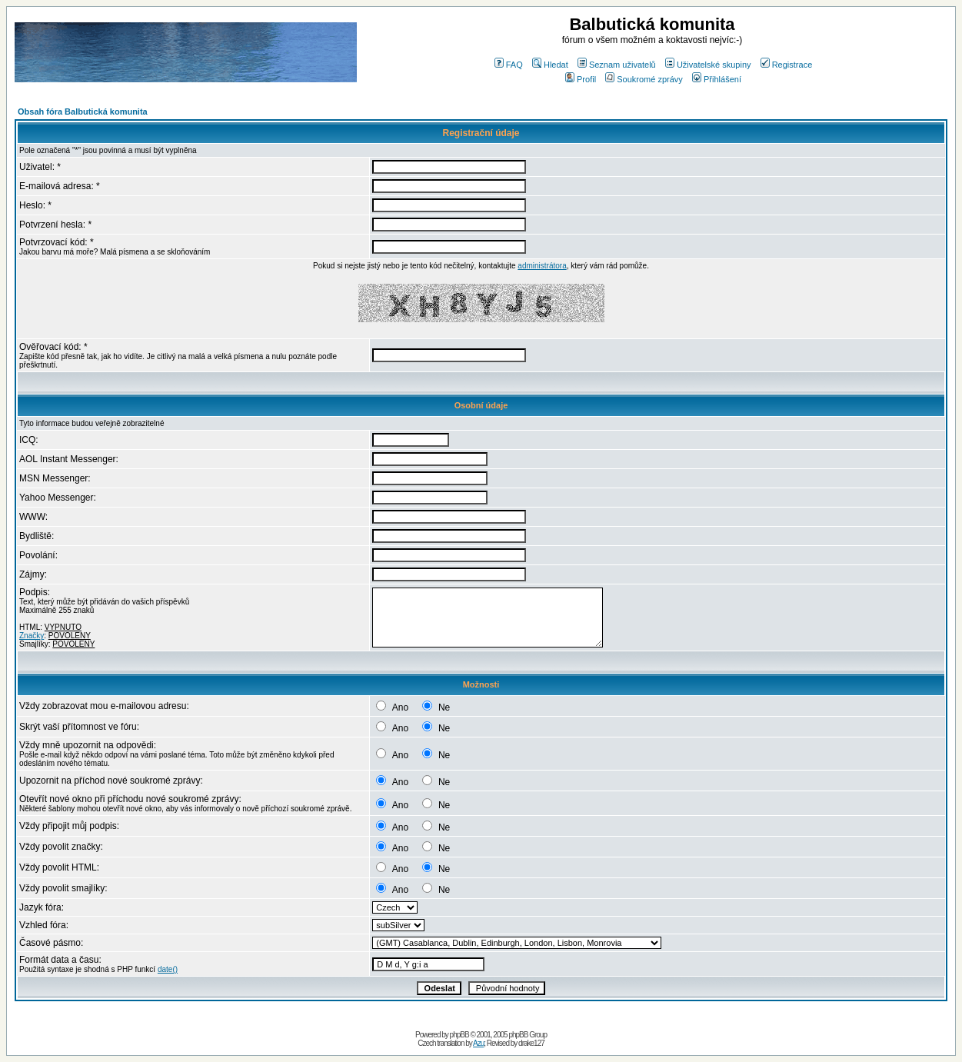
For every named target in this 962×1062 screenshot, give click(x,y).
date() (168, 969)
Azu (478, 1043)
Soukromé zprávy (644, 79)
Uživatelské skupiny (708, 64)
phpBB (459, 1034)
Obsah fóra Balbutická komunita (83, 111)
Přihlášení (716, 79)
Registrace (787, 64)
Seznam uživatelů (617, 64)
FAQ (508, 64)
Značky (31, 635)
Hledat (550, 64)
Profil (580, 79)
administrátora (542, 265)
